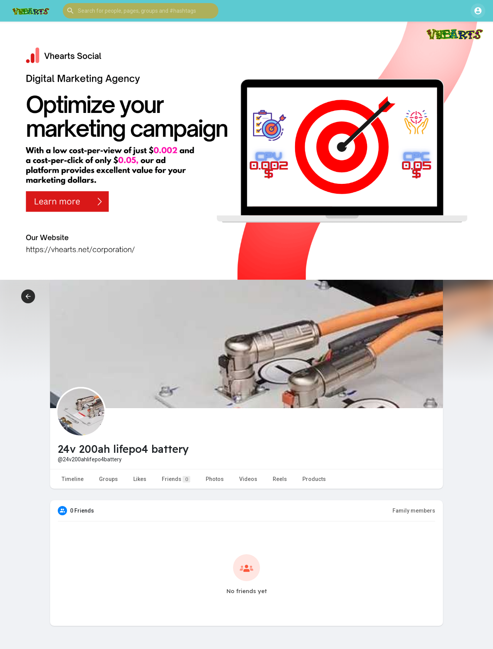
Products (314, 479)
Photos (215, 479)
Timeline (73, 479)
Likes (139, 479)
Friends (176, 479)
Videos (248, 479)
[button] (140, 10)
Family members (413, 511)
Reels (280, 479)
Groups (108, 479)
